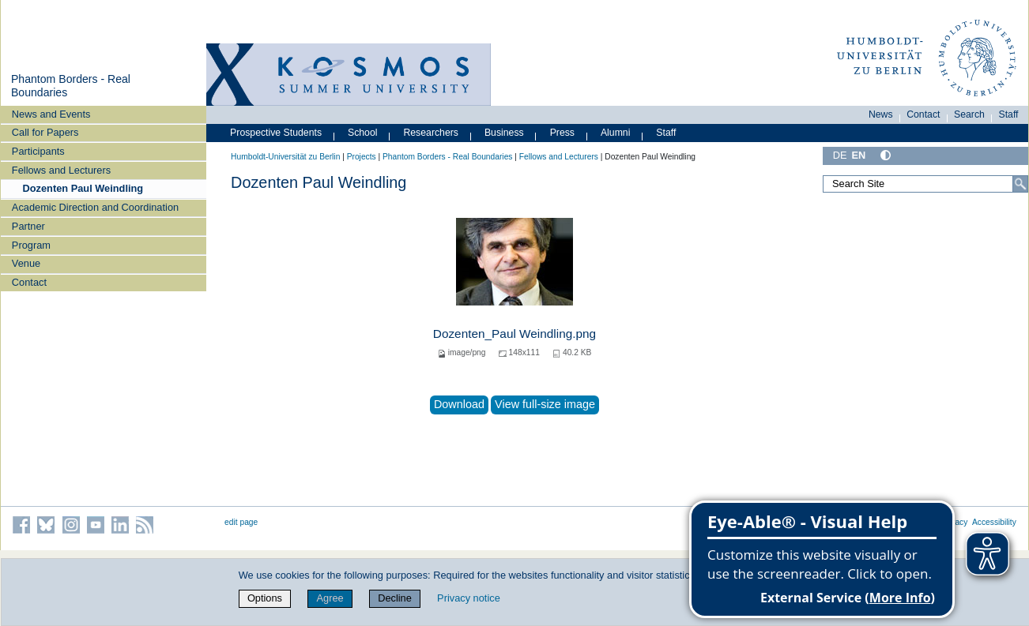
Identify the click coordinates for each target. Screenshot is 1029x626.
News (881, 114)
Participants (38, 151)
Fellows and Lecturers (61, 170)
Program (31, 245)
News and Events (51, 114)
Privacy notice (468, 598)
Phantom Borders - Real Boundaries (447, 156)
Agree (329, 598)
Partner (28, 226)
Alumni (616, 132)
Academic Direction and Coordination (95, 207)
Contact (29, 282)
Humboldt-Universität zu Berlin (285, 156)
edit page (241, 522)
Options (264, 598)
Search (969, 114)
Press (562, 132)
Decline (395, 598)
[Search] (1020, 184)
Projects (361, 156)
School (363, 132)
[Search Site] (925, 184)
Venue (26, 263)
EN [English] (859, 155)
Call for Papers (45, 132)
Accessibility (994, 522)
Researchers (430, 132)
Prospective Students (276, 132)
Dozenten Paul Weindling (83, 188)
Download (459, 404)
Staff (1009, 114)
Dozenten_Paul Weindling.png (514, 333)
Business (504, 132)
